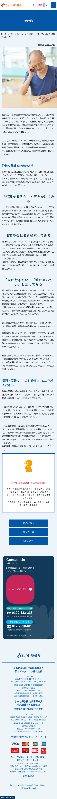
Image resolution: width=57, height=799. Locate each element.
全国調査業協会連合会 (22, 728)
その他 (30, 34)
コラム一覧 (28, 532)
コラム (20, 34)
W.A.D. (20, 726)
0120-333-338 (22, 648)
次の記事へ (28, 541)
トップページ (7, 34)
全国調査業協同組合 (22, 731)
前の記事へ (28, 523)
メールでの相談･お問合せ (18, 607)
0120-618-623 (22, 661)
